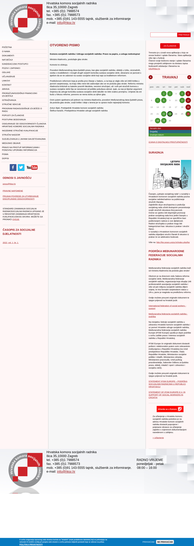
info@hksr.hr (66, 22)
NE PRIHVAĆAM (165, 542)
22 (164, 114)
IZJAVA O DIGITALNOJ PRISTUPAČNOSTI (168, 142)
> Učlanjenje (158, 438)
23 (170, 114)
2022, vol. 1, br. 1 (11, 242)
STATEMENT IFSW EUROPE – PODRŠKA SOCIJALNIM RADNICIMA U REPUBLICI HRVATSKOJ (168, 384)
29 (164, 120)
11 (182, 100)
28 (158, 120)
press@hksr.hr (9, 184)
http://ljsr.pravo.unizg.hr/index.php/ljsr (173, 242)
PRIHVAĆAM (148, 542)
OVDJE (16, 219)
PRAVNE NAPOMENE (13, 191)
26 (188, 114)
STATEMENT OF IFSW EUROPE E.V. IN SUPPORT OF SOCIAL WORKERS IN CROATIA (167, 395)
